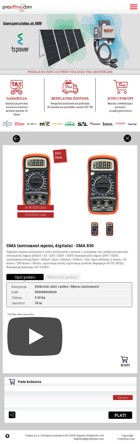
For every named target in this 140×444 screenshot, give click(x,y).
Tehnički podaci (62, 277)
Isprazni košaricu (123, 398)
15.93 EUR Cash (35, 215)
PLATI (120, 415)
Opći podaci (25, 277)
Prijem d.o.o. (33, 435)
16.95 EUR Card (35, 207)
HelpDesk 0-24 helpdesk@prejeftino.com (89, 437)
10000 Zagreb (77, 435)
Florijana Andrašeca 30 (55, 435)
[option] (70, 41)
